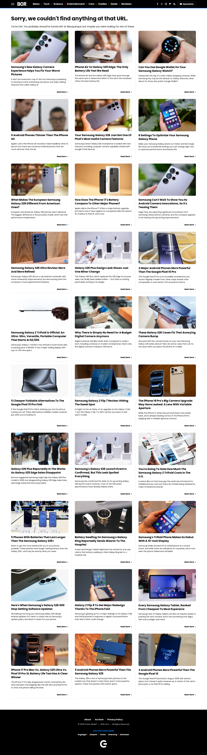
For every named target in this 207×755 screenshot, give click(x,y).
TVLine (103, 734)
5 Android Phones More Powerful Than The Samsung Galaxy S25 (103, 671)
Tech (47, 3)
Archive (99, 719)
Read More (61, 92)
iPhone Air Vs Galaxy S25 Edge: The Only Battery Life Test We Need (101, 68)
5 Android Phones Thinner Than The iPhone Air (39, 137)
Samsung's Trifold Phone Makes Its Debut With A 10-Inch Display (166, 539)
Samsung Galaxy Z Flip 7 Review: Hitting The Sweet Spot (101, 402)
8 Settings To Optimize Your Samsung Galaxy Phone (163, 137)
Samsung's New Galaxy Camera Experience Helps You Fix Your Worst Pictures (35, 70)
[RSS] (174, 4)
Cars (91, 3)
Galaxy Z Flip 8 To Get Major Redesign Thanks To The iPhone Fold (100, 607)
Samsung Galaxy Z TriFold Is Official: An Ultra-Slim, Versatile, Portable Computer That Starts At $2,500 (38, 336)
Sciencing (112, 734)
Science (58, 3)
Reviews (126, 3)
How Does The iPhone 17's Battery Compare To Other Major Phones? (97, 201)
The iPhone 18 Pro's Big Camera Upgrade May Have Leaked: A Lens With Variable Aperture (165, 404)
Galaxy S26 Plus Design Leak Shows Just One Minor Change (101, 269)
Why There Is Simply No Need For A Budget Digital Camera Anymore (103, 334)
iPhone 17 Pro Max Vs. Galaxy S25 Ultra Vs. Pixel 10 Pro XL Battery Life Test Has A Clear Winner (39, 673)
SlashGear (124, 734)
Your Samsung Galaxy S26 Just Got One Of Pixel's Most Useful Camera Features (103, 137)
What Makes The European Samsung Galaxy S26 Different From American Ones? (35, 203)
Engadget (82, 734)
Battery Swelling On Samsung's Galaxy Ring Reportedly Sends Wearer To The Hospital (101, 540)
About (87, 719)
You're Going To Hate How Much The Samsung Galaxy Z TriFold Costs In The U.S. (164, 472)
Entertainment (76, 3)
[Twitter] (162, 4)
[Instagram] (166, 4)
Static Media (90, 724)
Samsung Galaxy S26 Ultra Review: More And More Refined (38, 269)
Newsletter (187, 4)
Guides (102, 3)
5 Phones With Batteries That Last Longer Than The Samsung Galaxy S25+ (38, 539)
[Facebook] (157, 4)
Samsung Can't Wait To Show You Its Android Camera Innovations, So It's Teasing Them (162, 203)
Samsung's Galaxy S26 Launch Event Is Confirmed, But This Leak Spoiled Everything (101, 472)
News (36, 3)
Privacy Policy (115, 719)
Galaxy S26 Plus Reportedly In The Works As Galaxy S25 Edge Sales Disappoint (38, 470)
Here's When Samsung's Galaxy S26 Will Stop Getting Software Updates (37, 607)
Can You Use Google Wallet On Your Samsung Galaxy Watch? (162, 69)
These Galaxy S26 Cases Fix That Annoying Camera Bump (167, 334)
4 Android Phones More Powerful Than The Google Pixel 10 (166, 671)
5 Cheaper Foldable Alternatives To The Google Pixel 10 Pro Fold (37, 402)
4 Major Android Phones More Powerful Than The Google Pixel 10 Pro (164, 269)
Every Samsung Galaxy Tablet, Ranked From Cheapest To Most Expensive (164, 607)
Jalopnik (93, 734)
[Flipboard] (170, 4)
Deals (114, 3)
